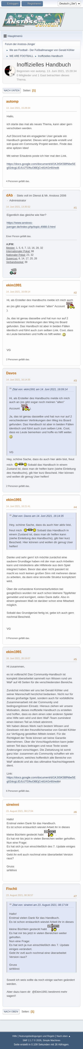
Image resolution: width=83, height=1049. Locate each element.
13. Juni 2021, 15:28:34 (18, 108)
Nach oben (11, 1011)
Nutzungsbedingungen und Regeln (36, 1036)
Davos (11, 373)
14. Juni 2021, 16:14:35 (18, 379)
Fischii (11, 889)
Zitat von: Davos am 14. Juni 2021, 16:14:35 (38, 516)
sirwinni (12, 804)
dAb (9, 195)
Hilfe (14, 1036)
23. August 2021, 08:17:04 (19, 811)
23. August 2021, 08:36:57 (19, 895)
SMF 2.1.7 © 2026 (32, 1040)
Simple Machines (51, 1040)
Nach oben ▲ (64, 1036)
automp (12, 101)
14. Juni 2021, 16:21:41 (18, 506)
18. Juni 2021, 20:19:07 (18, 658)
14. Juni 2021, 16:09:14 (18, 291)
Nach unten (11, 90)
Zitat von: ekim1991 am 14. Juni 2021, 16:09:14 (39, 389)
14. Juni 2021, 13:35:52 (18, 206)
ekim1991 (14, 285)
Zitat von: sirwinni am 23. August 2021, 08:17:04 (40, 904)
